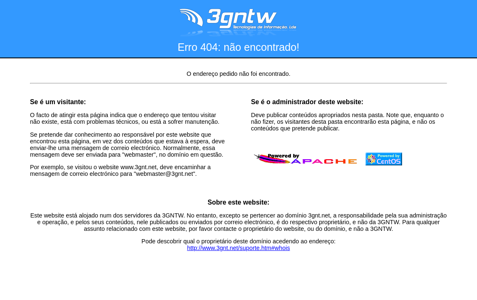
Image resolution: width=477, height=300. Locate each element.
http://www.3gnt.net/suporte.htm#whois (238, 248)
